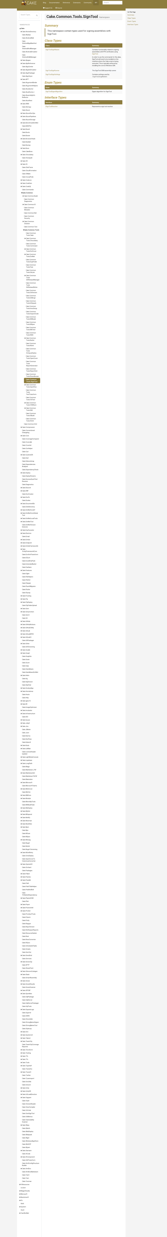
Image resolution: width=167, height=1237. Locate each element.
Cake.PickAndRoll (28, 889)
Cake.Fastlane (27, 567)
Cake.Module (26, 798)
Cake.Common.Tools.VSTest (31, 398)
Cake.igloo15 (26, 701)
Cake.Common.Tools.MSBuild (31, 318)
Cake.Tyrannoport (28, 1078)
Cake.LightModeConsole (30, 757)
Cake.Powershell (27, 908)
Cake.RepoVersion (28, 927)
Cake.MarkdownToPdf (29, 776)
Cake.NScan (26, 833)
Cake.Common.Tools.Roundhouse (32, 375)
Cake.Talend (26, 1038)
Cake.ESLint (26, 558)
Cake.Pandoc (26, 877)
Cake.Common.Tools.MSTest (31, 328)
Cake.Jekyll (26, 723)
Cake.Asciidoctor (27, 89)
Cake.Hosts (26, 694)
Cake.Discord (26, 488)
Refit (22, 1203)
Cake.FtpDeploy (27, 602)
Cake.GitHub (26, 621)
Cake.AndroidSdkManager (29, 56)
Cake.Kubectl (26, 742)
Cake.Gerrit (26, 615)
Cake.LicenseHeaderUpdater (29, 753)
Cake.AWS (25, 104)
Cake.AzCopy (26, 107)
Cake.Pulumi (26, 917)
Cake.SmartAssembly (29, 978)
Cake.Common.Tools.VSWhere (31, 404)
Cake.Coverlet (26, 445)
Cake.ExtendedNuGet (29, 564)
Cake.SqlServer (27, 1000)
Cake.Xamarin (27, 1150)
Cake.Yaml (25, 1175)
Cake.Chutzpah (27, 158)
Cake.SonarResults (28, 984)
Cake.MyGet (26, 811)
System (23, 1207)
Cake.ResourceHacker (29, 933)
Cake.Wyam (26, 1147)
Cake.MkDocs (26, 795)
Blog (44, 3)
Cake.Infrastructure (28, 713)
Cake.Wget (25, 1138)
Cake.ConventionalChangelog (28, 431)
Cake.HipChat (26, 685)
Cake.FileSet (26, 580)
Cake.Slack (25, 974)
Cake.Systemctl (27, 1035)
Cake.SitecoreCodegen (29, 971)
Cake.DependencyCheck (30, 469)
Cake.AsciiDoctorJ (28, 92)
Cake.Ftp (25, 599)
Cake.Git (25, 618)
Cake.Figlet (25, 573)
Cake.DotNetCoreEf (28, 510)
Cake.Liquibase (27, 760)
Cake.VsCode (26, 1110)
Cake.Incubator (27, 710)
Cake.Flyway (26, 593)
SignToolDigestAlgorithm (54, 91)
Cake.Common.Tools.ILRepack (31, 302)
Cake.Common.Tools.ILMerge (31, 297)
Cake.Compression (28, 427)
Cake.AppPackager (28, 73)
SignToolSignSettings (53, 74)
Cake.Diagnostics (28, 484)
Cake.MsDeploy (27, 808)
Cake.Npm (25, 827)
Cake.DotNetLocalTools (30, 518)
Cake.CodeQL (26, 186)
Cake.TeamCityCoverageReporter (30, 1045)
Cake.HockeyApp (27, 688)
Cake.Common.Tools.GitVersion (31, 291)
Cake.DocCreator (27, 494)
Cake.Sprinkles (27, 993)
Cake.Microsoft (27, 782)
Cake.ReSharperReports (30, 930)
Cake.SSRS (26, 1016)
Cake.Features (27, 570)
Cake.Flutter (26, 589)
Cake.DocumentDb (28, 503)
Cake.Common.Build (31, 196)
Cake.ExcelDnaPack (28, 561)
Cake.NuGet (26, 846)
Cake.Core (25, 436)
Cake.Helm (25, 675)
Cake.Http (25, 698)
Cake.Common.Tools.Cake (31, 234)
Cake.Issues (26, 720)
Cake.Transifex (27, 1069)
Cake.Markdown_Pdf (29, 770)
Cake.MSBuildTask (28, 805)
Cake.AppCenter (27, 66)
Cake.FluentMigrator (29, 586)
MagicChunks (25, 1191)
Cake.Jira (25, 726)
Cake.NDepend (27, 814)
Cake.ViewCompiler (28, 1107)
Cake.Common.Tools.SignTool (31, 380)
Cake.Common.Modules (29, 209)
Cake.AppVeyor (27, 76)
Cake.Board (26, 129)
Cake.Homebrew (27, 691)
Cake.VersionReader (29, 1104)
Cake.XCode (26, 1154)
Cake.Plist (25, 901)
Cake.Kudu (25, 745)
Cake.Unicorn (26, 1085)
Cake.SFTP (25, 965)
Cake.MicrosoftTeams (29, 786)
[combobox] (112, 2)
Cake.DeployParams (29, 476)
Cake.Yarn (25, 1178)
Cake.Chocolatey (27, 154)
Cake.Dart (25, 458)
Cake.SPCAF (26, 990)
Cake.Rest (25, 936)
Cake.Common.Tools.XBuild (31, 414)
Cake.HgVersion (27, 682)
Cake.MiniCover (27, 789)
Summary (130, 15)
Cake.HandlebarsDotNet (30, 672)
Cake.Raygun (26, 923)
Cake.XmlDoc (26, 1168)
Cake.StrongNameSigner (30, 1022)
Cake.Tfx (25, 1059)
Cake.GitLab (26, 631)
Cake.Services (27, 958)
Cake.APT (25, 79)
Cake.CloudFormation (29, 170)
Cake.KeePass (27, 739)
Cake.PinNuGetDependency (29, 894)
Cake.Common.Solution (29, 222)
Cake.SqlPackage (28, 997)
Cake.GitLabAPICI (28, 634)
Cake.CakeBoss (27, 151)
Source (58, 8)
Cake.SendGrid (27, 955)
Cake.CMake (26, 174)
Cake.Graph (26, 653)
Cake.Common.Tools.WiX (31, 409)
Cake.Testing (26, 1053)
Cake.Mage (26, 766)
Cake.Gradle (26, 650)
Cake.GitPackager (28, 640)
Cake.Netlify (26, 817)
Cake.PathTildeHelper (29, 886)
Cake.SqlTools (27, 1006)
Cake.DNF (25, 491)
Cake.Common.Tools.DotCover (31, 250)
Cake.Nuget (26, 843)
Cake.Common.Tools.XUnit (31, 420)
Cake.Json (25, 733)
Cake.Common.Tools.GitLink (31, 271)
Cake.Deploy (26, 473)
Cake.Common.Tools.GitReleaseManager (33, 278)
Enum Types (131, 21)
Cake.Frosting (26, 596)
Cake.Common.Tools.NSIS (31, 334)
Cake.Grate (26, 659)
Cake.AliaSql (26, 35)
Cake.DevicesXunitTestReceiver (29, 480)
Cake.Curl (25, 451)
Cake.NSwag (26, 840)
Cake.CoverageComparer (30, 439)
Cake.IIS (24, 704)
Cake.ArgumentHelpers (30, 86)
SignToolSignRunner (52, 70)
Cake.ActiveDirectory (29, 31)
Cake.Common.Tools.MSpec (31, 323)
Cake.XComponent (28, 1157)
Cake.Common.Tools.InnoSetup (31, 307)
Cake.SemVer (26, 952)
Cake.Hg (25, 678)
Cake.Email (26, 536)
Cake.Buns (25, 148)
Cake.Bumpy (26, 145)
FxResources (25, 1184)
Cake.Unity (25, 1088)
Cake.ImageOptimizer (29, 707)
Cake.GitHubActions (28, 624)
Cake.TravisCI (26, 1072)
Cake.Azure (26, 110)
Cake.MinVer (26, 792)
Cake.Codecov (27, 180)
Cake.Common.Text (30, 227)
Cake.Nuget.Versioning (29, 849)
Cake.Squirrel (26, 1013)
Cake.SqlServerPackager (30, 1003)
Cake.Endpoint (27, 543)
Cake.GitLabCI (26, 637)
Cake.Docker (26, 500)
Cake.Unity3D (26, 1091)
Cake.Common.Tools (31, 230)
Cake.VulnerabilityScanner (28, 1121)
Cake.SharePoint (27, 968)
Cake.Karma (26, 736)
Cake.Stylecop (27, 1028)
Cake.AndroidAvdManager (29, 47)
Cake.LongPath (27, 763)
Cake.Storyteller (27, 1019)
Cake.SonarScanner (28, 987)
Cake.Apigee (26, 60)
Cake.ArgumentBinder (29, 82)
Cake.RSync (26, 943)
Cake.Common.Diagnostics (29, 200)
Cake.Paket (26, 874)
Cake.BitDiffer (27, 126)
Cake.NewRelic (27, 824)
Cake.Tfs (25, 1056)
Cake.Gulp (25, 666)
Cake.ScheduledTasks (29, 946)
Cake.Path (25, 883)
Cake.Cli (24, 164)
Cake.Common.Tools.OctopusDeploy (31, 351)
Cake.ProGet (26, 911)
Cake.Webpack (27, 1134)
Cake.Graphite (27, 656)
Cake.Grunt (26, 663)
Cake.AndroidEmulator (29, 52)
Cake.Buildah (26, 142)
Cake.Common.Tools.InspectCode (32, 313)
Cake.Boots (26, 132)
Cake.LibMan (26, 748)
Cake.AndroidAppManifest (29, 42)
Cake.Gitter (26, 643)
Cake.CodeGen (27, 183)
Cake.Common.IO (30, 204)
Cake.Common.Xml (30, 424)
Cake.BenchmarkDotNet (30, 123)
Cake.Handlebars (27, 669)
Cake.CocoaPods (27, 177)
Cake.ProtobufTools (28, 914)
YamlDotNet (25, 1213)
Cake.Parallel (26, 880)
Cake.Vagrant (26, 1097)
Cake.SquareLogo (28, 1009)
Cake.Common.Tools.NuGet (31, 339)
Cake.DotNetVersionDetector (29, 526)
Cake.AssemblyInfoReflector (28, 96)
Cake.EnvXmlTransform (30, 554)
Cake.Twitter (26, 1075)
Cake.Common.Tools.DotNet (31, 255)
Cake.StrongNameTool (29, 1025)
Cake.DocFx (26, 497)
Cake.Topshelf (27, 1066)
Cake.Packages (27, 870)
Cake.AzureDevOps (28, 113)
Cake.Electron (26, 533)
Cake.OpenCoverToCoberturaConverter (29, 860)
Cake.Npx (25, 830)
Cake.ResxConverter (29, 939)
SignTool (95, 54)
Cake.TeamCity (27, 1041)
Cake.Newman (27, 821)
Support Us (47, 8)
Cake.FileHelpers (27, 577)
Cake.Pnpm (26, 904)
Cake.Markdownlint (28, 773)
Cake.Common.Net (30, 213)
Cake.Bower (26, 135)
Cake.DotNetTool (27, 521)
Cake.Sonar (26, 981)
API (96, 3)
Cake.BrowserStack (28, 139)
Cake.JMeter (26, 729)
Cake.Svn (25, 1032)
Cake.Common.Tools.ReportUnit (31, 370)
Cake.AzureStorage (28, 119)
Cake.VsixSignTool (28, 1113)
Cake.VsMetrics (27, 1116)
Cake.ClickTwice (27, 167)
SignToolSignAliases (52, 49)
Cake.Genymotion (28, 612)
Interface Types (132, 24)
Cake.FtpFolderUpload (29, 605)
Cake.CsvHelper (27, 448)
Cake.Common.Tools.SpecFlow (31, 386)
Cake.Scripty (26, 949)
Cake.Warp (25, 1125)
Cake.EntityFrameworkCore (29, 550)
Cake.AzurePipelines (29, 116)
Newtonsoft (25, 1197)
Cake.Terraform (27, 1050)
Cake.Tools (25, 1062)
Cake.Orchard (26, 867)
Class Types (131, 18)
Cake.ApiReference (28, 63)
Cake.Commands (28, 189)
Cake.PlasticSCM (27, 898)
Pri (22, 1200)
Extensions (77, 3)
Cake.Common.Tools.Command (31, 245)
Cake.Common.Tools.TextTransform (31, 392)
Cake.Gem (25, 608)
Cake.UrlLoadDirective (29, 1094)
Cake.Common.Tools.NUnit (31, 344)
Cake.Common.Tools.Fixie (31, 266)
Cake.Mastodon (27, 779)
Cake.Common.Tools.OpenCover (32, 357)
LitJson (23, 1188)
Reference (66, 3)
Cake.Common (27, 193)
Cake (22, 28)
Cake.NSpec (26, 836)
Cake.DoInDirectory (28, 507)
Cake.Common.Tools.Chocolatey (32, 239)
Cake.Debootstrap (28, 461)
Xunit (22, 1210)
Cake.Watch (26, 1128)
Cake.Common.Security (29, 217)
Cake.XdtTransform (28, 1160)
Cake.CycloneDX (27, 455)
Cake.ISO (25, 717)
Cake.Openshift (27, 864)
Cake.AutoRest (27, 100)
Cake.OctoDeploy (28, 856)
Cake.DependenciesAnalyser (28, 465)
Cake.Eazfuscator (28, 530)
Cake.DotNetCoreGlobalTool (30, 514)
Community (88, 3)
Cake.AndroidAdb (28, 38)
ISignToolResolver (52, 106)
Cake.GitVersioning (28, 647)
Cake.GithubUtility (28, 628)
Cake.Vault (25, 1101)
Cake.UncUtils (26, 1081)
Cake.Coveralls (27, 442)
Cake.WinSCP (26, 1144)
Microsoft (24, 1194)
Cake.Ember (26, 539)
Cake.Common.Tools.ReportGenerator (32, 364)
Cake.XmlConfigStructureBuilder (30, 1164)
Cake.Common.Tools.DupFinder (31, 261)
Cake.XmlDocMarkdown (30, 1172)
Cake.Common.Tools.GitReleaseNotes (31, 285)
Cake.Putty (25, 920)
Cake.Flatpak (26, 583)
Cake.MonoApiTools (28, 801)
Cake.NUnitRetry (27, 852)
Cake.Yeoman (27, 1181)
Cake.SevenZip (27, 962)
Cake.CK (25, 161)
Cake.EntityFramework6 (30, 546)
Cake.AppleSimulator (29, 70)
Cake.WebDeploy (27, 1131)
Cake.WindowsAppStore (30, 1141)
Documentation (54, 3)
